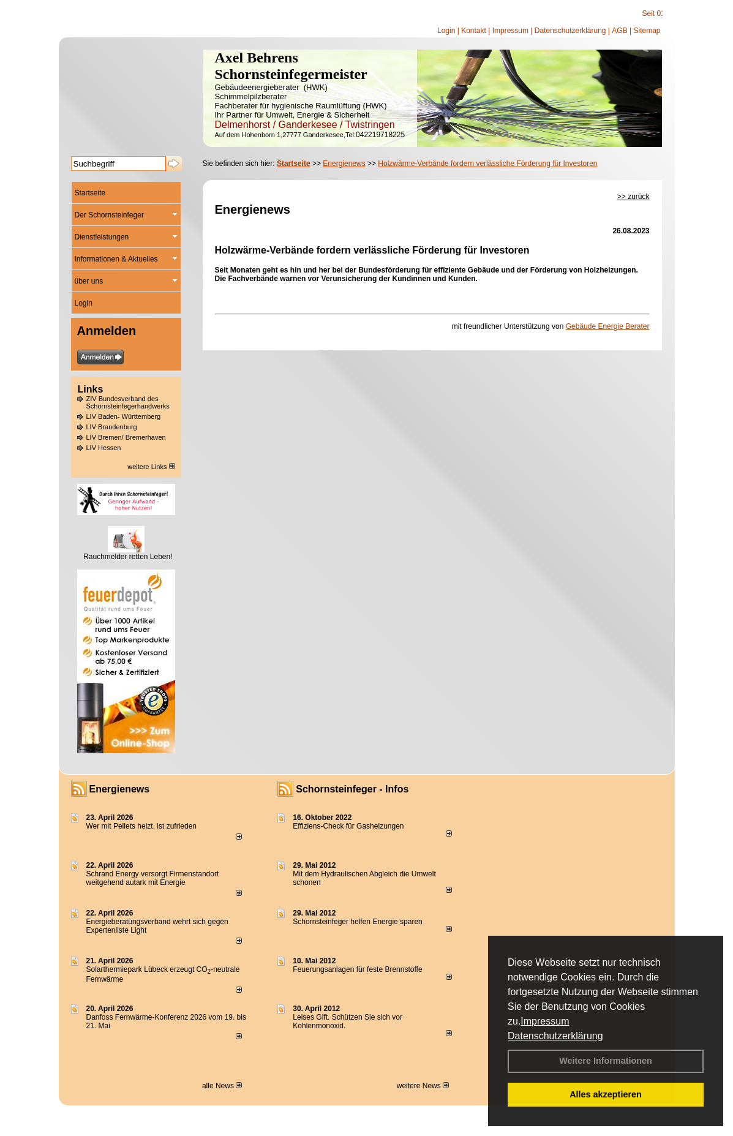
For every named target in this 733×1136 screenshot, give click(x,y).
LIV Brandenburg (111, 427)
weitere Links (151, 466)
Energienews (119, 789)
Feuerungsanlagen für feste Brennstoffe (357, 969)
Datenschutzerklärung (555, 1036)
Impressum (545, 1021)
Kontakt (473, 30)
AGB (619, 30)
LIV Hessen (103, 447)
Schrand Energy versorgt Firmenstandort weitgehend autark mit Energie (152, 878)
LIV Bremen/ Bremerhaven (126, 437)
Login (446, 30)
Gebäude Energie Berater (608, 326)
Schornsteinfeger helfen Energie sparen (357, 921)
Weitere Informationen (605, 1061)
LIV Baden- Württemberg (123, 416)
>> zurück (633, 196)
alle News (222, 1085)
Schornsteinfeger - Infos (352, 789)
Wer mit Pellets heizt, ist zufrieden (141, 826)
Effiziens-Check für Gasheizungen (348, 826)
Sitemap (646, 30)
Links (90, 389)
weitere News (423, 1085)
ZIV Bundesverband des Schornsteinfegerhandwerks (128, 402)
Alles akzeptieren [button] (605, 1094)
